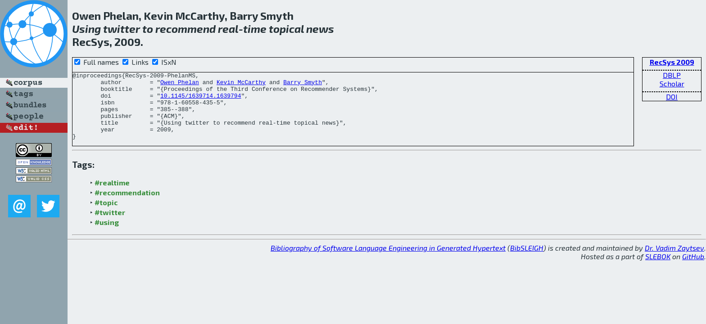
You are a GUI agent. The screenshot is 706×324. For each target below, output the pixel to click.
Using (86, 28)
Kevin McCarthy (241, 85)
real (228, 28)
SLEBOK (657, 270)
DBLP (672, 75)
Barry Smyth (302, 85)
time (255, 28)
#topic (106, 216)
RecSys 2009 (672, 62)
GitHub (693, 270)
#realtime (112, 196)
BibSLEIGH (526, 261)
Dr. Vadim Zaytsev (674, 261)
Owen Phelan (179, 85)
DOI (672, 96)
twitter (121, 28)
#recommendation (127, 206)
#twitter (110, 225)
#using (107, 235)
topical (286, 28)
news (320, 28)
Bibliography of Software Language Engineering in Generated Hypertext (388, 261)
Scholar (672, 83)
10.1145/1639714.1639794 (200, 101)
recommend (185, 28)
